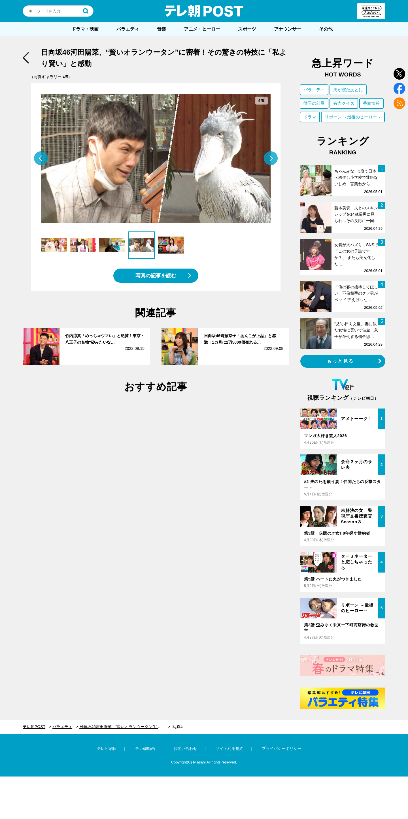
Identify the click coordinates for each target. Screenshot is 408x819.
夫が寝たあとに (348, 89)
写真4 (178, 726)
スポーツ (247, 29)
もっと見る (340, 361)
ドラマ (309, 116)
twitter (399, 74)
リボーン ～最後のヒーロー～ (353, 116)
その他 (326, 29)
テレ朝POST (204, 11)
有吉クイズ (343, 103)
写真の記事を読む (155, 275)
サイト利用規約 (229, 748)
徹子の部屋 (314, 103)
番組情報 (371, 103)
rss (399, 103)
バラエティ (127, 29)
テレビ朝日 (107, 748)
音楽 (161, 29)
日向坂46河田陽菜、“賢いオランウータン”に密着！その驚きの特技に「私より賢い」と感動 (124, 726)
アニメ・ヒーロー (202, 29)
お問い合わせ (185, 748)
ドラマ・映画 (85, 29)
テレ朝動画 (145, 748)
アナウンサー (287, 29)
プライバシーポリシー (281, 748)
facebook (399, 88)
